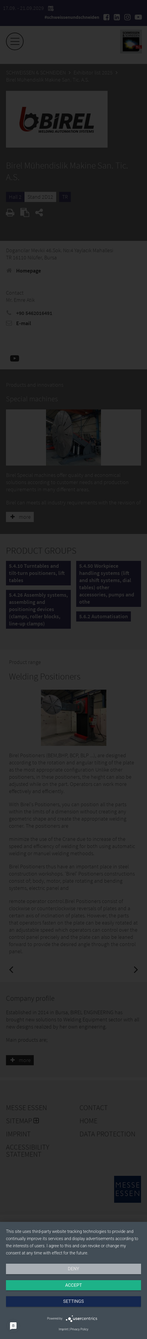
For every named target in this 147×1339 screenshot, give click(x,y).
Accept (73, 1285)
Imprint (63, 1329)
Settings (73, 1301)
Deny (73, 1268)
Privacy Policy (79, 1329)
